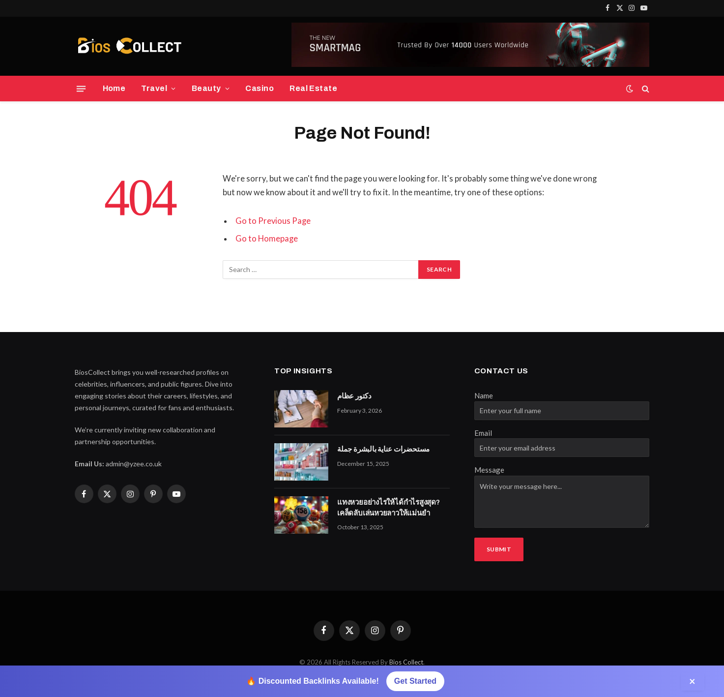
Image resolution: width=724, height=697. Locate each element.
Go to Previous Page (273, 221)
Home (114, 88)
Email (483, 432)
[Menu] (80, 88)
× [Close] (692, 681)
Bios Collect (406, 662)
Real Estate (313, 88)
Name (483, 395)
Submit (499, 549)
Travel (154, 88)
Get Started (415, 681)
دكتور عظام (354, 396)
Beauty (206, 88)
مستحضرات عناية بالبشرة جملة (383, 449)
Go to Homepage (266, 238)
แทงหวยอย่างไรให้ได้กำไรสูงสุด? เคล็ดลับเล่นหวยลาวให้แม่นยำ (388, 507)
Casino (259, 88)
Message (489, 469)
